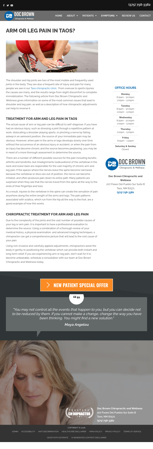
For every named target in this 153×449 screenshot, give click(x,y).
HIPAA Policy (95, 431)
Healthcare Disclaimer (74, 431)
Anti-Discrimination (48, 431)
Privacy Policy (112, 431)
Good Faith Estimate (57, 437)
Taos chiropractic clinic (44, 88)
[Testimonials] (76, 314)
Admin (15, 431)
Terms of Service (132, 431)
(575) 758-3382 (139, 4)
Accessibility (28, 431)
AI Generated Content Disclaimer (88, 437)
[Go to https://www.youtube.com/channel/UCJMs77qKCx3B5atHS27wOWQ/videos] (12, 6)
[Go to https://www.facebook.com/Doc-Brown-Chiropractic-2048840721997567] (4, 6)
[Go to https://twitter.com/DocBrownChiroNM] (8, 6)
